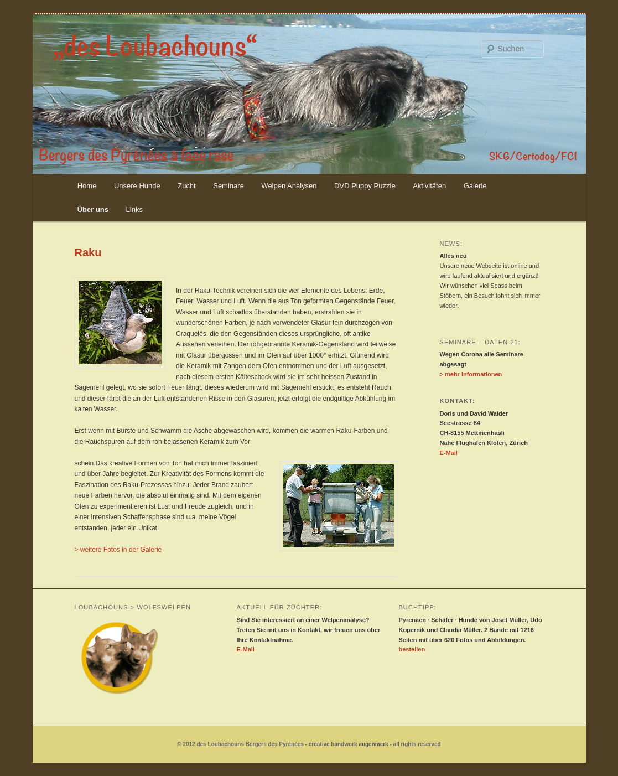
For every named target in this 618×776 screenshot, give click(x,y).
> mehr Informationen (471, 374)
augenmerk (373, 744)
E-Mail (449, 452)
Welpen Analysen (288, 186)
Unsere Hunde (137, 186)
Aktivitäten (429, 186)
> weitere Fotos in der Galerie (118, 549)
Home (87, 186)
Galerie (475, 186)
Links (134, 209)
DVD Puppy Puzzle (365, 186)
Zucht (187, 186)
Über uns (92, 209)
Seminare (228, 186)
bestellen (411, 649)
